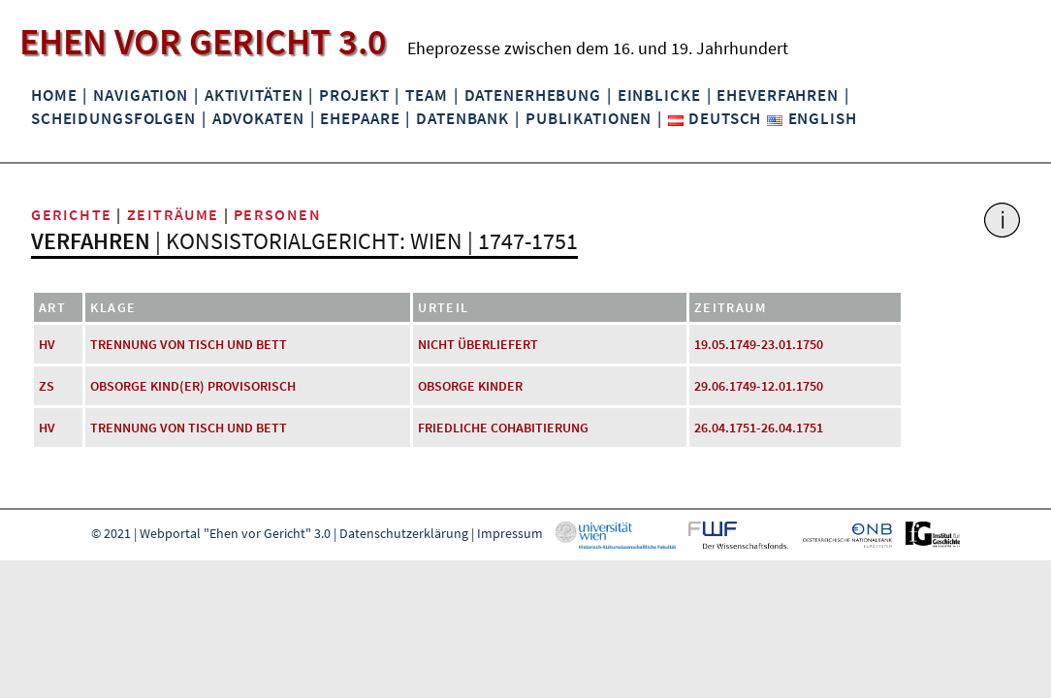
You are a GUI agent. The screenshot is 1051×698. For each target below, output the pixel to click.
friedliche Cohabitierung (503, 427)
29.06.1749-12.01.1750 (758, 386)
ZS (46, 386)
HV (47, 344)
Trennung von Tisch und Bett (188, 344)
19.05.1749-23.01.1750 (758, 344)
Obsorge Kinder (470, 386)
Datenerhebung (532, 95)
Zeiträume (173, 214)
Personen (278, 214)
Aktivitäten (254, 95)
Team (426, 95)
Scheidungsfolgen (113, 118)
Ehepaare (359, 118)
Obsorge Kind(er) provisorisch (193, 386)
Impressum (510, 533)
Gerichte (71, 214)
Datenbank (462, 118)
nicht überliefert (478, 344)
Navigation (140, 95)
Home (54, 95)
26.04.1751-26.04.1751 (758, 427)
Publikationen (589, 118)
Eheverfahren (777, 95)
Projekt (354, 95)
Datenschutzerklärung (403, 533)
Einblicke (659, 95)
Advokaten (258, 118)
